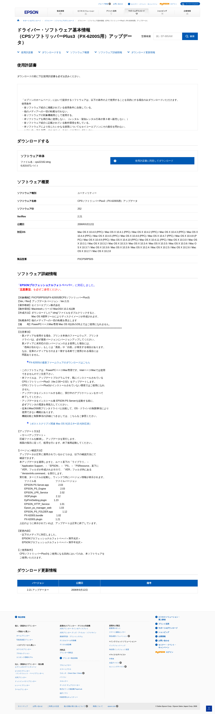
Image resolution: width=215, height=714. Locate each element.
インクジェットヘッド (117, 645)
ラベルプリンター (21, 689)
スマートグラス (65, 669)
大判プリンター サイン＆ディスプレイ (74, 628)
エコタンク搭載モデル (24, 657)
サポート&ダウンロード (168, 628)
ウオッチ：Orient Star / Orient (71, 673)
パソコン (63, 677)
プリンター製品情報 (70, 658)
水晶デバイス (114, 662)
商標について (98, 706)
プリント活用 (163, 624)
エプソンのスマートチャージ (25, 667)
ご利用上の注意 (53, 706)
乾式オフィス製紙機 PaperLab (71, 689)
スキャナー (64, 681)
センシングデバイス (116, 666)
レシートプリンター (22, 685)
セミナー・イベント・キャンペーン (144, 4)
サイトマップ (23, 706)
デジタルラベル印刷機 (68, 640)
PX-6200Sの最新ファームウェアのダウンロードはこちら (58, 362)
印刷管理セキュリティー (69, 697)
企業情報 (162, 636)
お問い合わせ (118, 4)
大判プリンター (20, 677)
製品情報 (21, 617)
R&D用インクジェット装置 (119, 649)
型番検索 (146, 36)
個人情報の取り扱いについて (76, 706)
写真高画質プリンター (24, 639)
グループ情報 (103, 4)
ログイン (168, 4)
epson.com (112, 706)
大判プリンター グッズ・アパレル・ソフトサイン (78, 632)
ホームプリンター (23, 635)
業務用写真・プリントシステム (71, 636)
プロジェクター (65, 665)
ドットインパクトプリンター (25, 681)
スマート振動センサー (117, 632)
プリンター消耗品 (66, 652)
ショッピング (163, 632)
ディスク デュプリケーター (70, 685)
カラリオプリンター (23, 649)
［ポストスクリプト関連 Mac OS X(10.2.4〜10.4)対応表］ (59, 423)
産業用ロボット (115, 628)
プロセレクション (23, 653)
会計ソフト (64, 693)
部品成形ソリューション (118, 636)
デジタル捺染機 (65, 644)
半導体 (111, 658)
